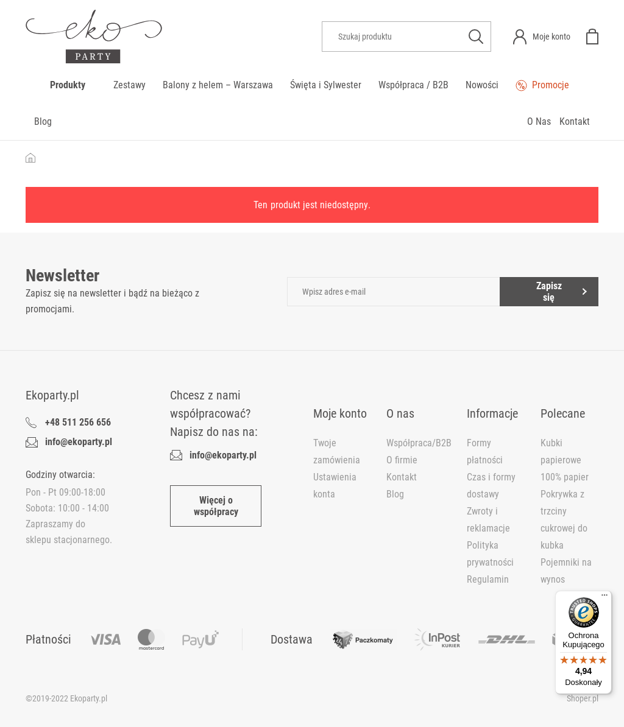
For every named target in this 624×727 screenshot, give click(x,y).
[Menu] (604, 598)
